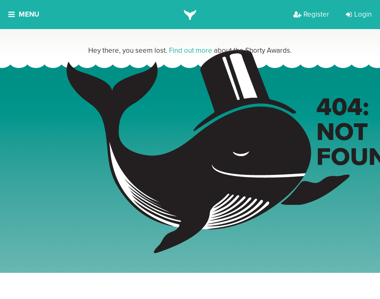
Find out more (190, 50)
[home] (190, 14)
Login (359, 14)
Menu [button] (23, 14)
